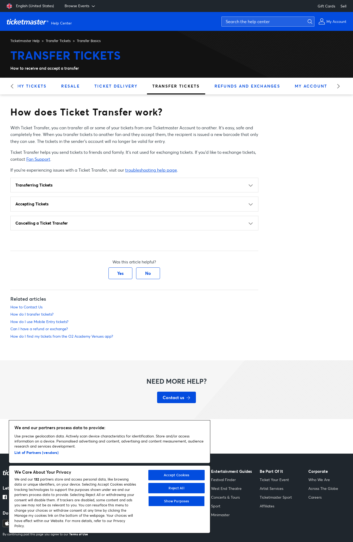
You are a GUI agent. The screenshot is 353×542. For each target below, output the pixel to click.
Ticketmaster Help (25, 40)
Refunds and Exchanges (247, 86)
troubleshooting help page (151, 170)
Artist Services (271, 488)
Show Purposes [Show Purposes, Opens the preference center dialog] (176, 501)
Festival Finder (223, 479)
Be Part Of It (271, 471)
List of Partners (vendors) (36, 452)
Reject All (176, 488)
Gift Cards (326, 6)
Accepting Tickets (32, 203)
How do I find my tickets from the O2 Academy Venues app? (61, 336)
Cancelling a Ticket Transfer (41, 223)
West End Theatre (226, 488)
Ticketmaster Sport (276, 497)
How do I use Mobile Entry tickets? (39, 321)
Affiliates (267, 505)
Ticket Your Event (274, 479)
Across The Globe (323, 488)
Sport (215, 505)
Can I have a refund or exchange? (39, 328)
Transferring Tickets (34, 185)
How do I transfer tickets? (31, 314)
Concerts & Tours (225, 497)
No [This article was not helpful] (148, 273)
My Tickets (32, 86)
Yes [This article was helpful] (120, 273)
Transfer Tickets (58, 40)
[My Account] (332, 21)
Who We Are (319, 479)
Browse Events (80, 6)
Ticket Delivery (116, 86)
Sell (343, 6)
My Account (311, 86)
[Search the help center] (267, 21)
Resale (70, 86)
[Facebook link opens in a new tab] (5, 497)
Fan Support (38, 159)
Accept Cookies (177, 475)
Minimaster (220, 514)
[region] (110, 476)
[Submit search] (309, 21)
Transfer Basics (89, 40)
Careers (315, 497)
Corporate (318, 471)
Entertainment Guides (231, 471)
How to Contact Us (26, 306)
